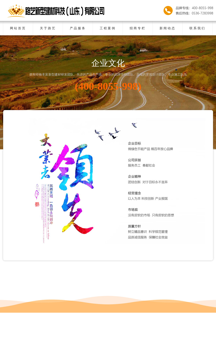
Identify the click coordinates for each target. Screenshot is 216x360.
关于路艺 (48, 28)
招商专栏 (138, 28)
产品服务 (78, 28)
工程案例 (108, 28)
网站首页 (18, 28)
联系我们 (197, 28)
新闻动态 (168, 28)
